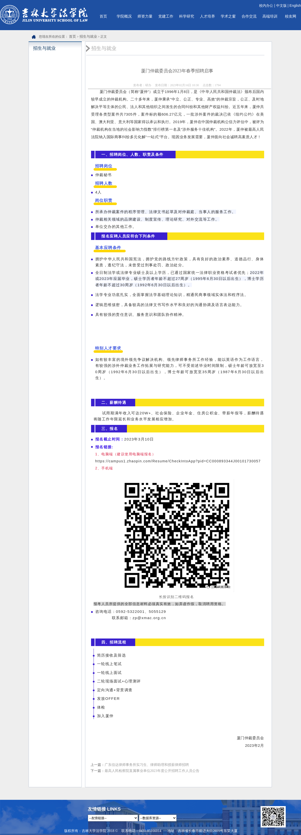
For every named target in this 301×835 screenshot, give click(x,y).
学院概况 (124, 16)
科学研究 (186, 16)
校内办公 (266, 6)
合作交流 (249, 16)
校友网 (290, 16)
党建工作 (165, 16)
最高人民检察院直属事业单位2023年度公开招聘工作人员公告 (152, 771)
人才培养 (207, 16)
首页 (103, 16)
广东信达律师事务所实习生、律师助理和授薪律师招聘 (147, 765)
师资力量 (145, 16)
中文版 (281, 6)
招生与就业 (88, 36)
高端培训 (269, 16)
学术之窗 (228, 16)
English (295, 6)
